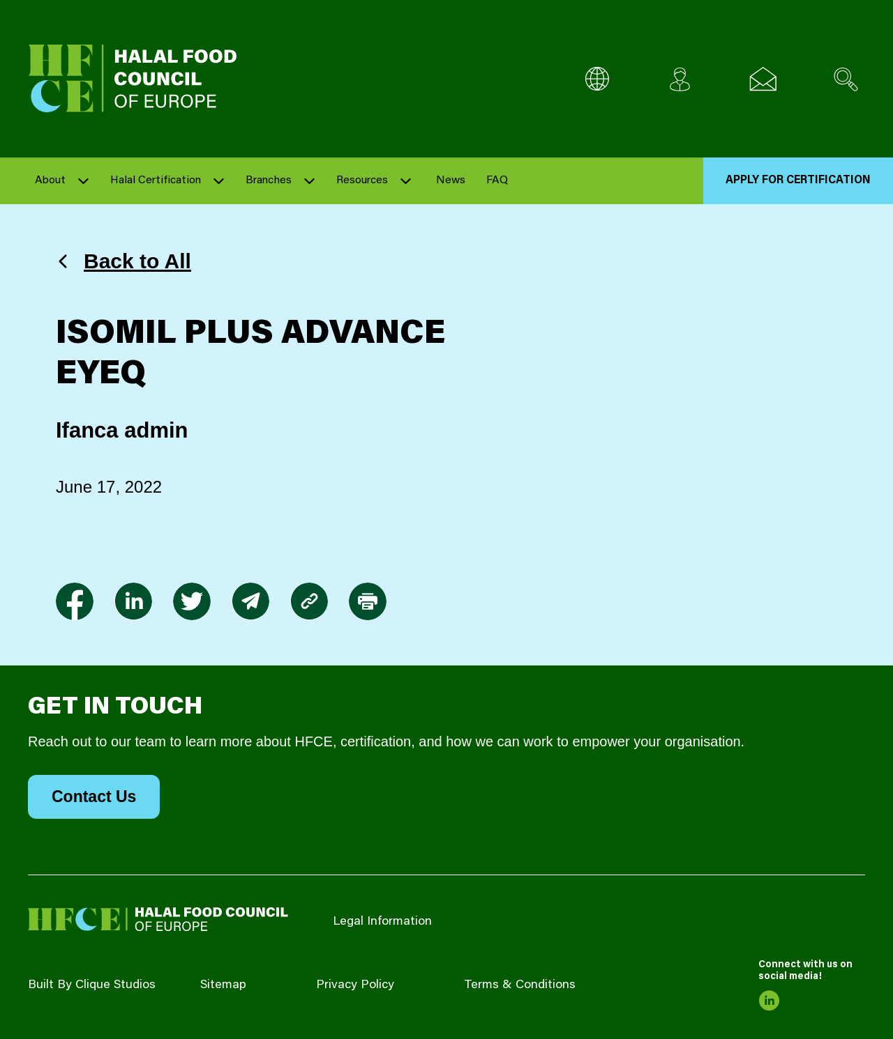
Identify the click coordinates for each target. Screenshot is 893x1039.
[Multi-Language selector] (597, 79)
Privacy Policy (355, 985)
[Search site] (846, 79)
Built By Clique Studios (92, 985)
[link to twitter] (192, 601)
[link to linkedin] (133, 601)
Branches (269, 180)
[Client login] (680, 79)
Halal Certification (155, 180)
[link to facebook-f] (74, 601)
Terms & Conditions (520, 985)
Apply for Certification (798, 180)
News (450, 180)
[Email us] (763, 79)
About (50, 180)
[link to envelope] (250, 601)
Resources (362, 180)
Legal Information (382, 922)
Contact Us (94, 796)
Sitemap (223, 985)
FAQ (497, 180)
